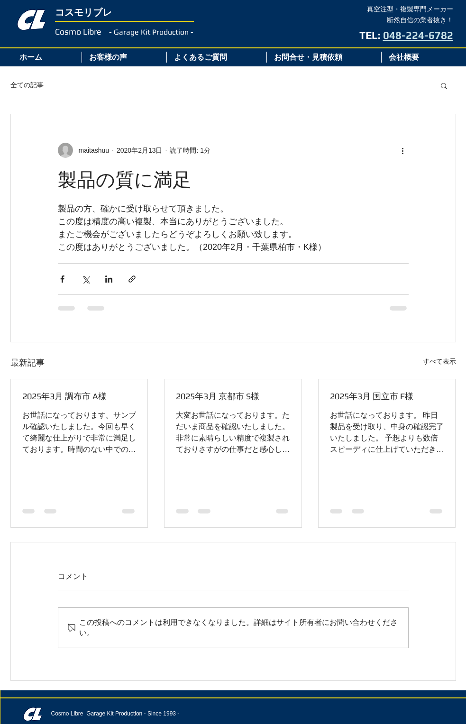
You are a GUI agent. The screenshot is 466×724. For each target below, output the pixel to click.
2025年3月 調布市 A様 (64, 396)
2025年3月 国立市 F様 (371, 396)
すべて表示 (439, 361)
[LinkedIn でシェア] (108, 279)
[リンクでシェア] (132, 279)
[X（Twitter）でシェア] (85, 279)
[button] (443, 85)
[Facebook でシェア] (62, 279)
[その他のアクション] (403, 150)
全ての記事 (27, 85)
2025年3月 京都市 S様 (217, 396)
